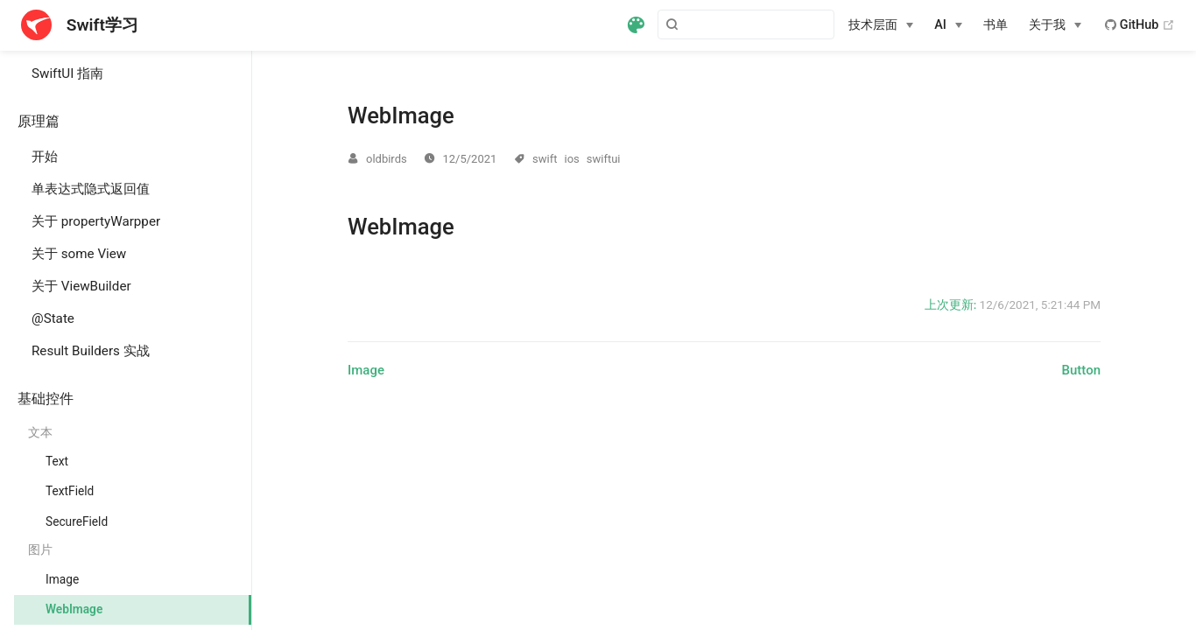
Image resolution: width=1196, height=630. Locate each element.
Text (57, 461)
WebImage (74, 609)
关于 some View (79, 254)
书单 (995, 25)
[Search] (746, 24)
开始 (45, 156)
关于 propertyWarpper (96, 221)
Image (62, 579)
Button (1081, 370)
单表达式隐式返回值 (91, 189)
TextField (70, 491)
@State (53, 318)
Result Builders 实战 (91, 351)
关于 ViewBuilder (81, 286)
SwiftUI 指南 (67, 73)
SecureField (77, 521)
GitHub (1140, 25)
